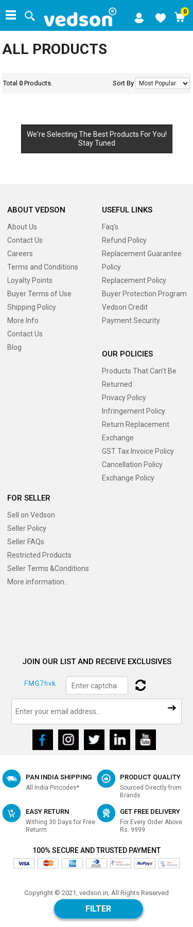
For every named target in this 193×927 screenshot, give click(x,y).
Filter (98, 909)
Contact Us (25, 240)
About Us (22, 227)
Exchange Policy (128, 478)
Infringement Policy (133, 411)
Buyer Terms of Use (39, 294)
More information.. (37, 582)
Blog (14, 347)
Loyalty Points (29, 280)
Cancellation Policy (132, 464)
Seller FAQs (25, 542)
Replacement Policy (134, 280)
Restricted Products (39, 555)
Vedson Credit (125, 307)
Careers (20, 253)
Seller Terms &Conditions (48, 568)
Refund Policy (124, 240)
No (162, 83)
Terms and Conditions (42, 267)
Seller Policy (26, 528)
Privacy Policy (124, 398)
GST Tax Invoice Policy (138, 451)
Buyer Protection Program (144, 294)
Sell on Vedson (31, 515)
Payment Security (131, 320)
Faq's (110, 227)
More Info (23, 320)
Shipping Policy (31, 307)
